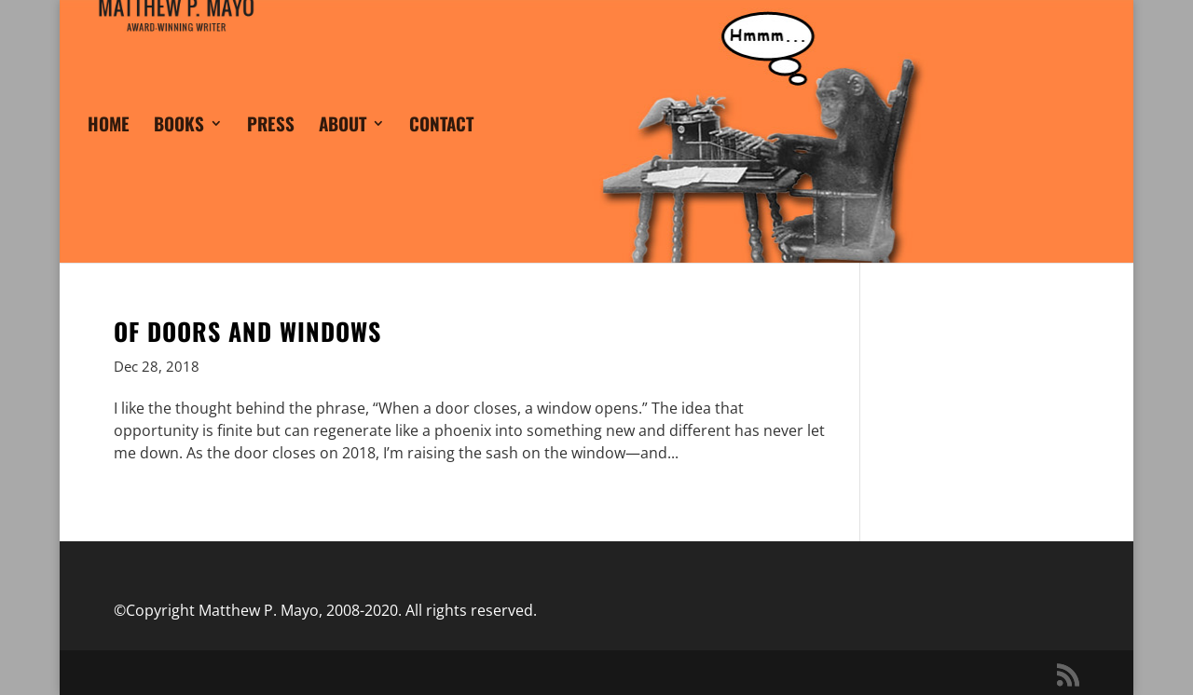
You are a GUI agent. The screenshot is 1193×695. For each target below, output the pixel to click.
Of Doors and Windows (247, 331)
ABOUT (342, 149)
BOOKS (179, 149)
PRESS (271, 149)
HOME (109, 149)
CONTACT (441, 149)
